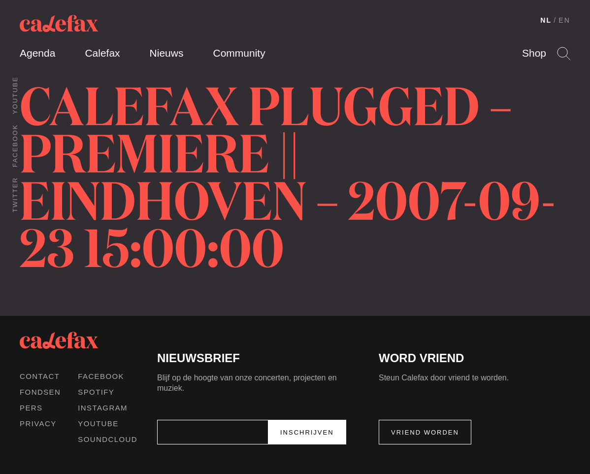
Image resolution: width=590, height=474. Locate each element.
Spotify (96, 392)
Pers (31, 408)
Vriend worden (425, 432)
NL (546, 20)
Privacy (38, 423)
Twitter (15, 194)
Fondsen (40, 392)
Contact (40, 376)
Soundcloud (107, 439)
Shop (534, 53)
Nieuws (167, 53)
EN (564, 20)
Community (239, 53)
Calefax (102, 53)
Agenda (37, 53)
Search (563, 53)
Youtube (15, 95)
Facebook (15, 145)
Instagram (103, 408)
